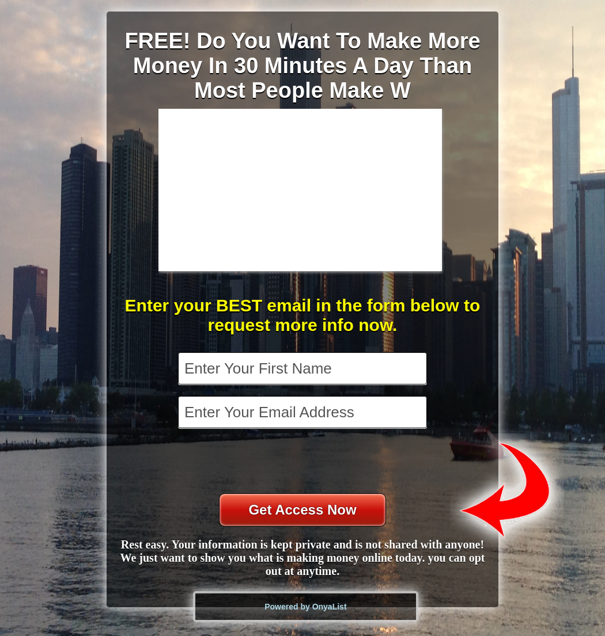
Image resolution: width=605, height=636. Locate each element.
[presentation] (303, 462)
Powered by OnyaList (305, 606)
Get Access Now (302, 509)
